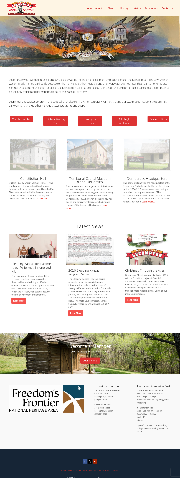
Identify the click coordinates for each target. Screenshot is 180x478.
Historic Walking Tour (56, 121)
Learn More (90, 360)
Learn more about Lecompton (27, 101)
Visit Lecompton (21, 119)
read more (19, 300)
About (98, 8)
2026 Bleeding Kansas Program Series (83, 272)
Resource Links (158, 119)
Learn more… (42, 198)
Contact (166, 8)
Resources (150, 8)
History (124, 8)
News (111, 8)
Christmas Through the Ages (145, 270)
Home (88, 8)
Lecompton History (90, 121)
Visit (136, 8)
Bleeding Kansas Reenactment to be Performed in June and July (32, 267)
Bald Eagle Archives (124, 121)
